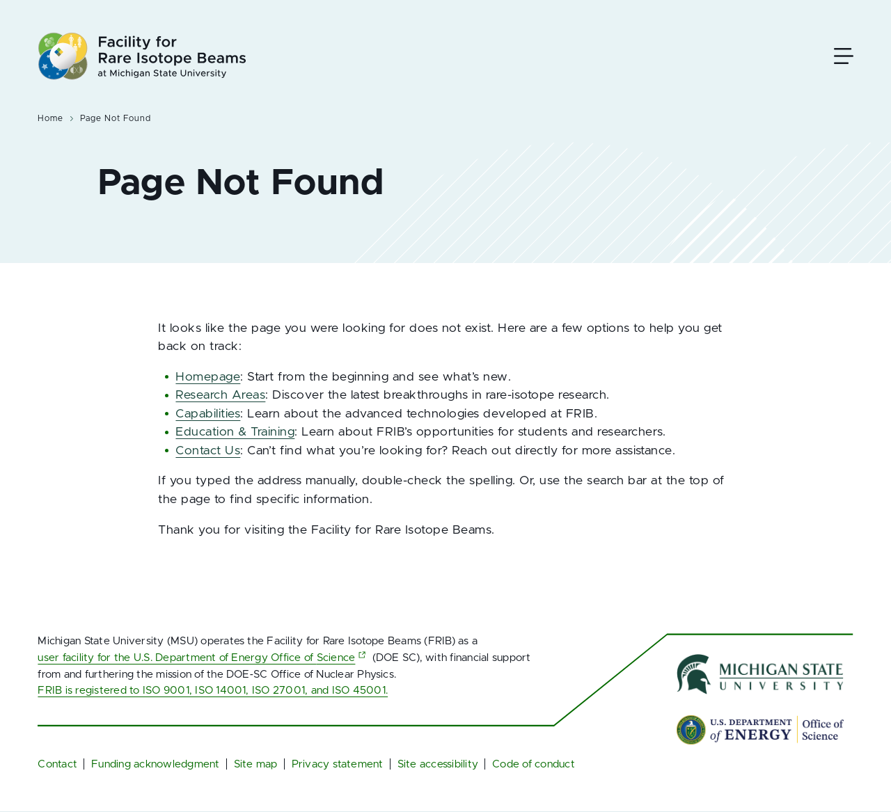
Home (50, 118)
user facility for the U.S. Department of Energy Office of (203, 658)
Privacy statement (338, 764)
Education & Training (234, 432)
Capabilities (207, 414)
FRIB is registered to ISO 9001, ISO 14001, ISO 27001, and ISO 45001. (213, 690)
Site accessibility (437, 764)
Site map (256, 764)
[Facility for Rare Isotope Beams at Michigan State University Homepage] (142, 56)
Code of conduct (533, 764)
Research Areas (220, 395)
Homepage (207, 377)
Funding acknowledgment (155, 764)
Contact (57, 764)
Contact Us (207, 451)
